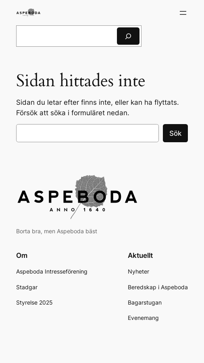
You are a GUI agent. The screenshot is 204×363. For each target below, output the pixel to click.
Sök (175, 133)
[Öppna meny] (183, 13)
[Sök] (128, 36)
